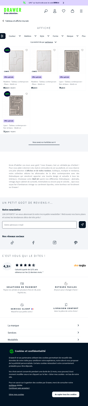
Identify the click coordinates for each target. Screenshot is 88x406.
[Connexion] (54, 11)
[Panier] (72, 11)
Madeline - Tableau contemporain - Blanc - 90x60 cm (15, 82)
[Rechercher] (45, 11)
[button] (44, 39)
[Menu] (81, 11)
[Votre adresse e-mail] (39, 224)
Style (45, 36)
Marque (73, 36)
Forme (59, 36)
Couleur (15, 36)
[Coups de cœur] (63, 11)
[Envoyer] (82, 224)
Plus (84, 36)
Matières (31, 36)
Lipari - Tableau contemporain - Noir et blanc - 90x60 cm (71, 82)
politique (12, 385)
